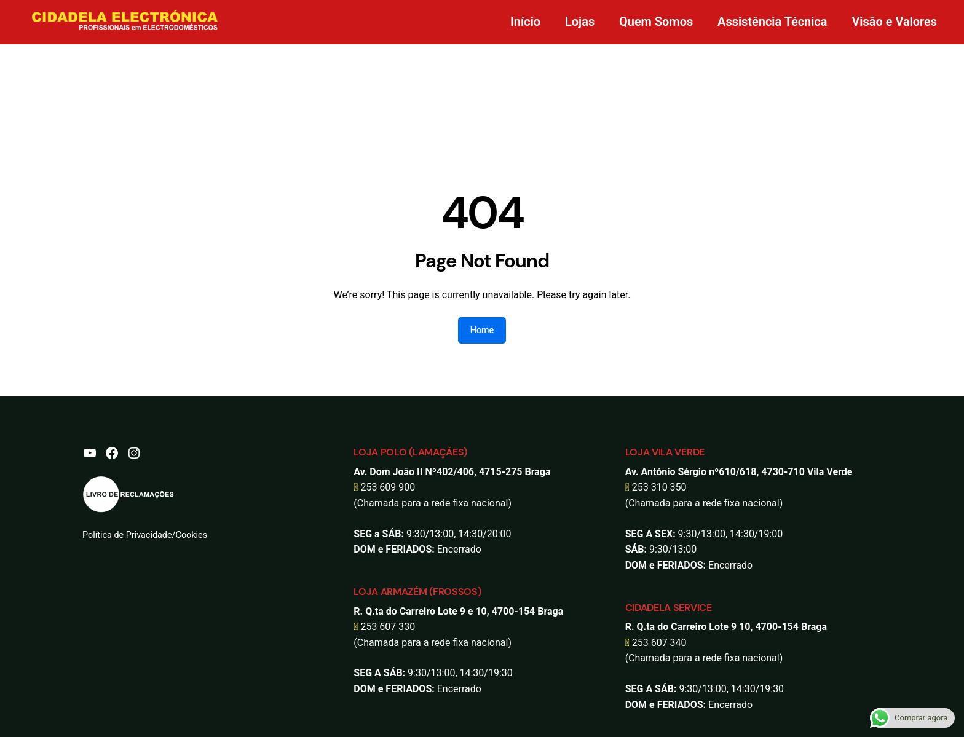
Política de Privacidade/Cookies (144, 535)
